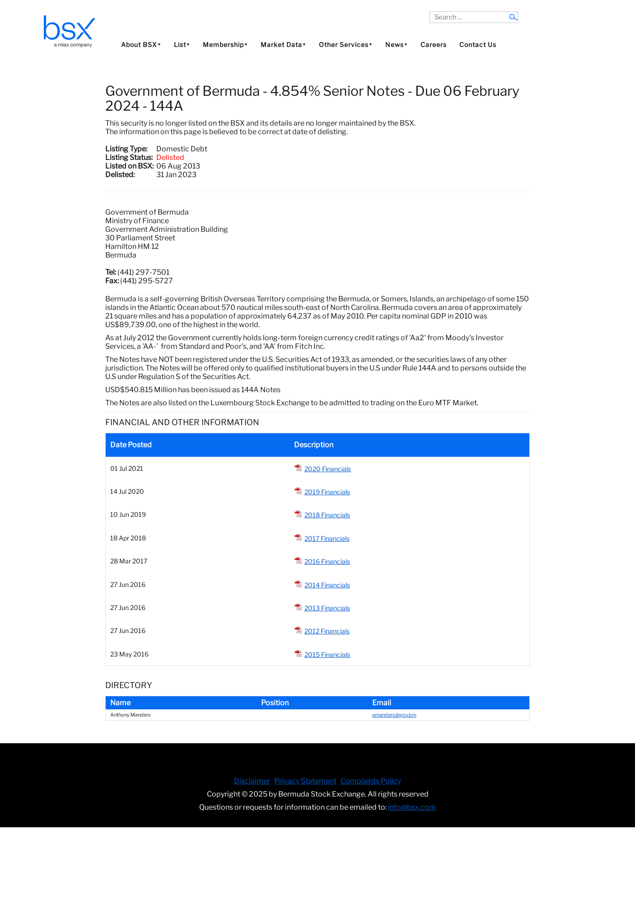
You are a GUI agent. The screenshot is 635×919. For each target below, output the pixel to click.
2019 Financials (327, 492)
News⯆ (396, 44)
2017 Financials (327, 538)
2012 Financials (327, 631)
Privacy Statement (305, 781)
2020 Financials (327, 469)
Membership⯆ (225, 44)
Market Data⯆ (283, 44)
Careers (433, 44)
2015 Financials (327, 654)
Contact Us (477, 44)
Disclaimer (252, 781)
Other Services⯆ (346, 44)
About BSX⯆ (141, 44)
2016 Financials (327, 561)
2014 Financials (327, 585)
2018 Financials (327, 515)
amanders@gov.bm (394, 715)
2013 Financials (327, 608)
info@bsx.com (412, 807)
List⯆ (182, 44)
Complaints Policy (371, 781)
